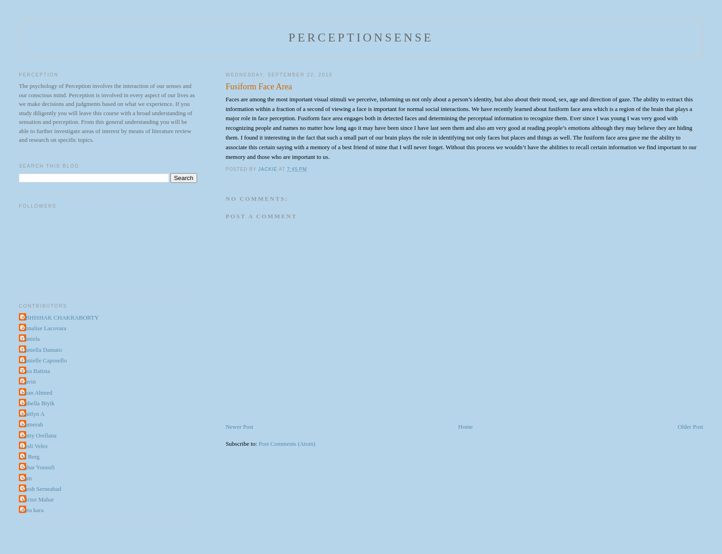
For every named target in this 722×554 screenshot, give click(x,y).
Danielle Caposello (44, 360)
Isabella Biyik (38, 403)
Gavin (28, 381)
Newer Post (239, 426)
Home (465, 426)
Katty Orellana (39, 435)
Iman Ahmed (36, 392)
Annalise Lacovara (43, 328)
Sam (26, 478)
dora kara (32, 510)
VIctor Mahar (37, 499)
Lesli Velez (34, 446)
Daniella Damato (41, 349)
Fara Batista (35, 370)
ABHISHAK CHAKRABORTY (60, 317)
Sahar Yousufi (38, 467)
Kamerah (32, 424)
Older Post (690, 426)
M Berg (30, 456)
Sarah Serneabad (41, 488)
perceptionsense (361, 37)
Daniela (30, 338)
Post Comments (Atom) (286, 443)
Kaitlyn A (33, 413)
